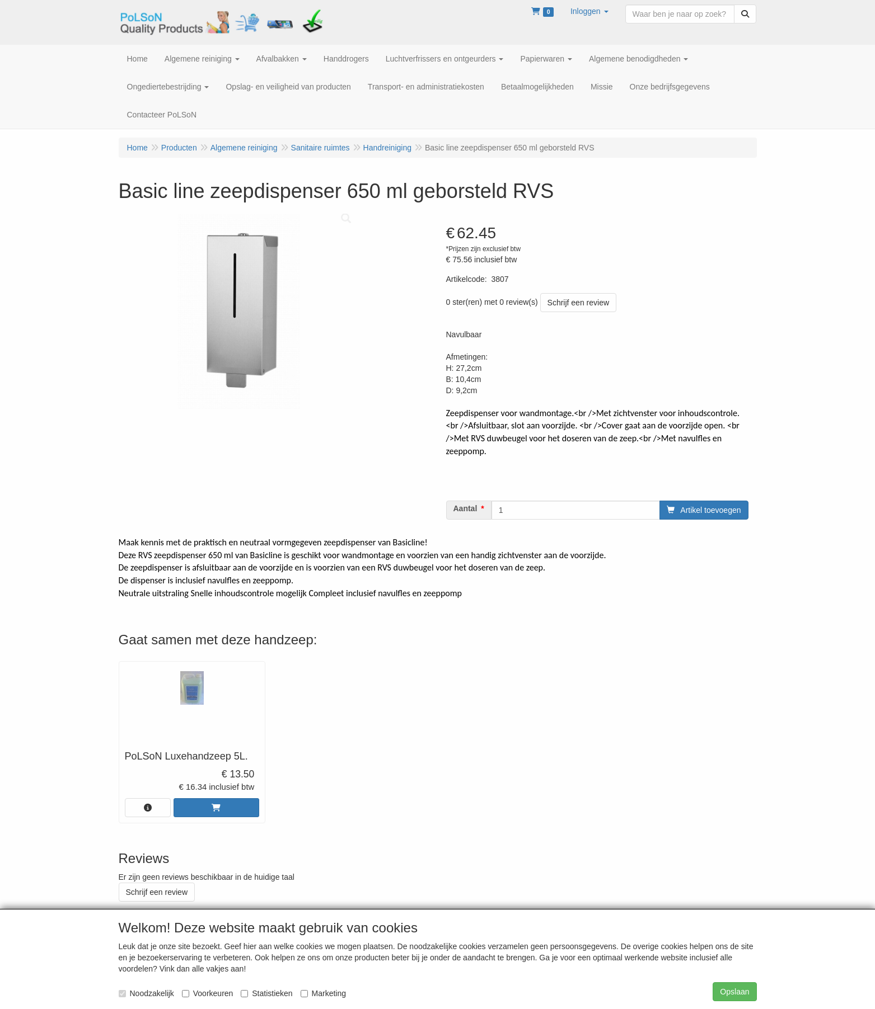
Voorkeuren (207, 993)
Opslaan (734, 991)
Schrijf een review (579, 302)
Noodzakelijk (146, 993)
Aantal (465, 508)
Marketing (323, 993)
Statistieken (266, 993)
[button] (589, 11)
